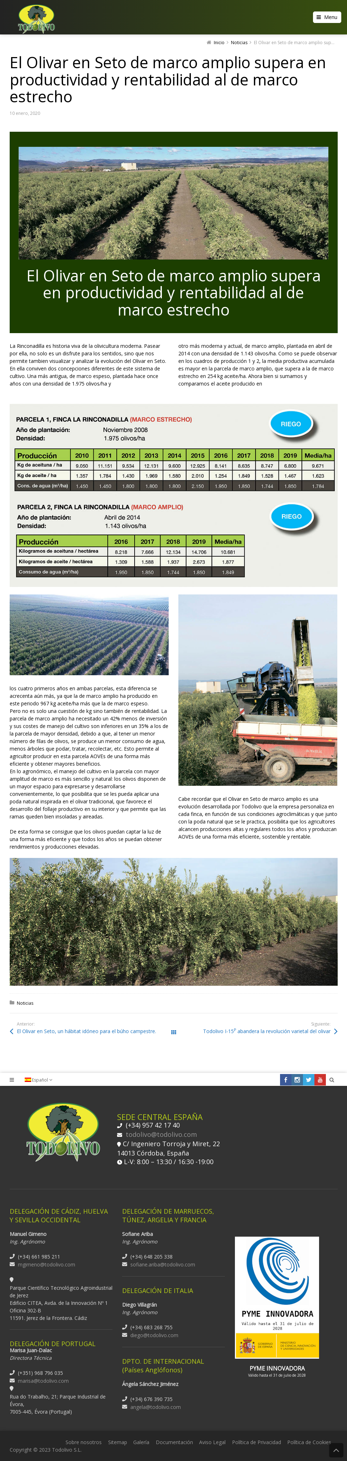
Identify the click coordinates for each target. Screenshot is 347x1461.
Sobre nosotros (84, 1442)
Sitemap (117, 1442)
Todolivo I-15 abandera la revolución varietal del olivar (267, 1031)
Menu (330, 17)
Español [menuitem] (40, 1080)
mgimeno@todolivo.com (46, 1264)
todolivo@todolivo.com (161, 1134)
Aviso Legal (212, 1442)
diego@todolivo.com (154, 1335)
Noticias (25, 1003)
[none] (42, 1080)
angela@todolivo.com (155, 1407)
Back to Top (336, 1450)
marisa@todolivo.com (43, 1380)
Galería (141, 1442)
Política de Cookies (309, 1442)
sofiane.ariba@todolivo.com (162, 1264)
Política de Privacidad (256, 1442)
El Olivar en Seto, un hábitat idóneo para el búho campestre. (86, 1031)
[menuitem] (42, 1080)
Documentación (174, 1442)
